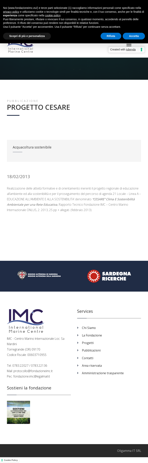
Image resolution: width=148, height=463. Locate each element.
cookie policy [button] (52, 15)
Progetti (88, 343)
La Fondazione (92, 335)
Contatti (87, 358)
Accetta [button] (134, 36)
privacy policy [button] (11, 11)
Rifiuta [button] (111, 36)
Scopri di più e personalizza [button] (27, 36)
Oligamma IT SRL (129, 451)
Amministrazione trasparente (103, 373)
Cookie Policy (11, 460)
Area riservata (92, 366)
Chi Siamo (89, 328)
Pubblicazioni (91, 351)
